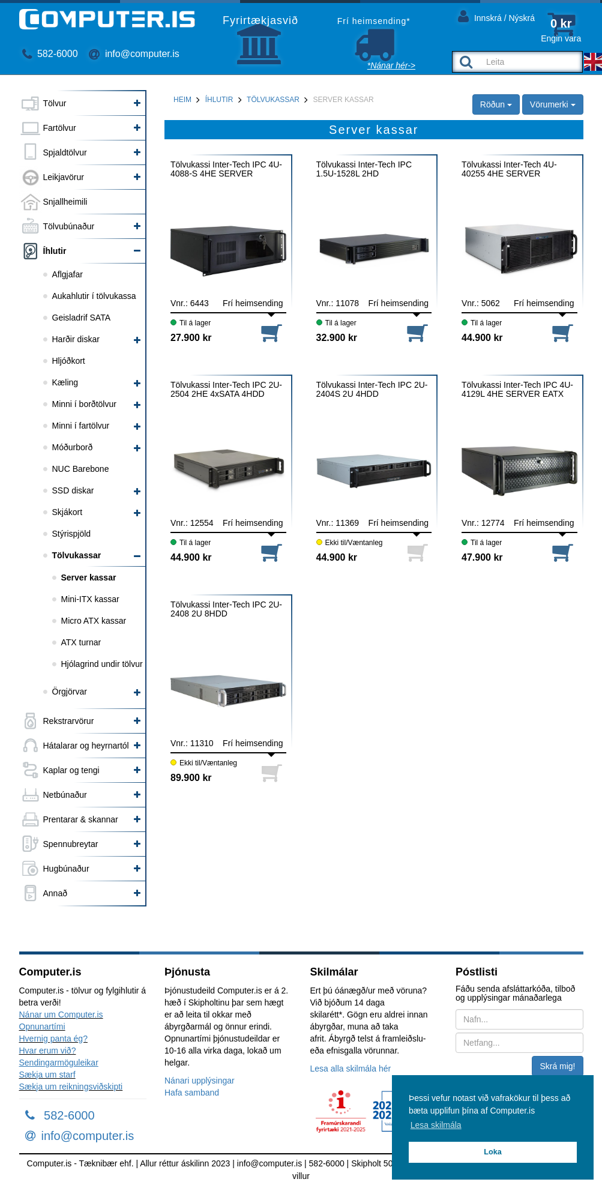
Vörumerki (553, 104)
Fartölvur (59, 128)
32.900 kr (337, 338)
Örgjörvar (69, 691)
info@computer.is (134, 54)
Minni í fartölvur (81, 425)
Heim (182, 99)
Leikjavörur (63, 177)
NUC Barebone (80, 469)
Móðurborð (72, 447)
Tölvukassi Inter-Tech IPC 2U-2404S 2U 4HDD (372, 390)
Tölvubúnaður (69, 226)
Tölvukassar (76, 555)
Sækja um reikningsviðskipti (71, 1086)
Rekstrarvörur (68, 721)
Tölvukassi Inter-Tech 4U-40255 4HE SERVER (509, 169)
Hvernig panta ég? (53, 1038)
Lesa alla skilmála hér (350, 1068)
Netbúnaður (65, 795)
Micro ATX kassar (94, 621)
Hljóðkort (68, 361)
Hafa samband (191, 1092)
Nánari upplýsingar (199, 1080)
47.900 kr (482, 557)
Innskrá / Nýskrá (496, 16)
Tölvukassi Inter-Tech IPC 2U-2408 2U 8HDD (226, 609)
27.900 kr (191, 338)
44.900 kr (482, 338)
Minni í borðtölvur (84, 404)
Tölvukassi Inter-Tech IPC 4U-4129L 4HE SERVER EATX (517, 390)
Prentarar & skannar (80, 819)
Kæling (65, 382)
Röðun (496, 104)
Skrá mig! (557, 1066)
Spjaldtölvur (65, 152)
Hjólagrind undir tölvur (102, 664)
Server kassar (88, 577)
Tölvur (55, 103)
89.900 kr (191, 778)
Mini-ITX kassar (90, 599)
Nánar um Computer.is (61, 1014)
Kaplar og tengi (71, 770)
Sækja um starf (47, 1074)
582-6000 (50, 54)
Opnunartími (42, 1026)
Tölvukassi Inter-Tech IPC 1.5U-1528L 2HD (364, 169)
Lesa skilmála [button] (436, 1125)
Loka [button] (492, 1152)
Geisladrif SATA (81, 317)
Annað (55, 893)
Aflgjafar (67, 274)
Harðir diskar (76, 339)
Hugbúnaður (66, 868)
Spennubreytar (70, 844)
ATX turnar (81, 642)
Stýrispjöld (71, 533)
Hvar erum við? (47, 1050)
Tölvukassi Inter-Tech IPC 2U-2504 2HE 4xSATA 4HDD (226, 390)
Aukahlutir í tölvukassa (94, 296)
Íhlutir (55, 251)
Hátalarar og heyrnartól (86, 745)
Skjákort (67, 512)
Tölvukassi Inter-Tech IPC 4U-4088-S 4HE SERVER (226, 169)
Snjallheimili (65, 202)
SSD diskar (73, 490)
